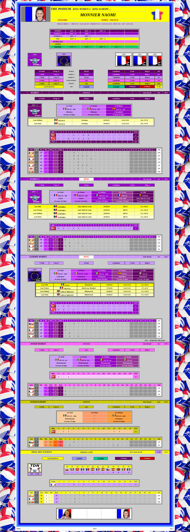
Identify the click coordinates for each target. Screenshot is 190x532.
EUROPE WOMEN (38, 257)
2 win (132, 77)
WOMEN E (58, 36)
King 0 (147, 77)
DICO (166, 257)
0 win (132, 84)
